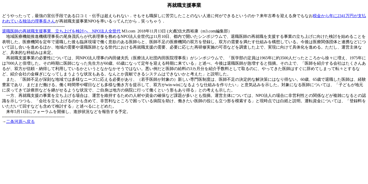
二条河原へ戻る (20, 121)
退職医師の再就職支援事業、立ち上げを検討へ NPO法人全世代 (61, 31)
